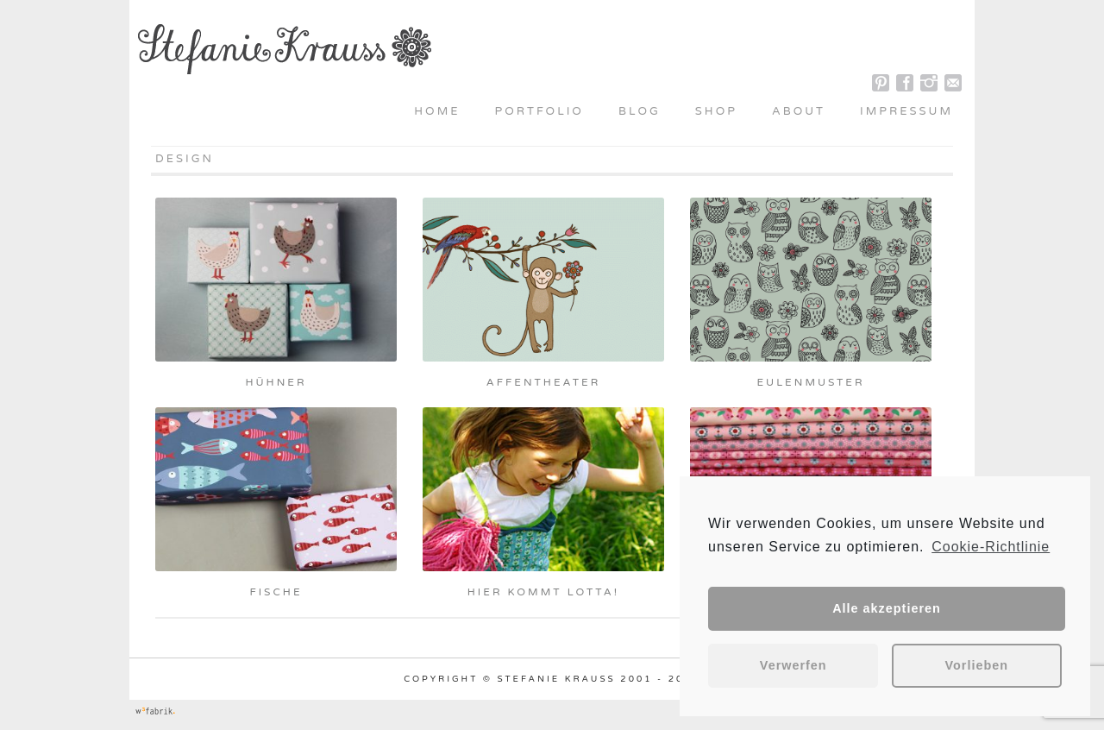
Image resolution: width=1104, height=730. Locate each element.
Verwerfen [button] (793, 665)
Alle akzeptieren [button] (886, 608)
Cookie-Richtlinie (991, 546)
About (798, 111)
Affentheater (543, 382)
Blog (639, 111)
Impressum (906, 111)
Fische (275, 592)
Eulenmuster (810, 382)
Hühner (275, 382)
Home (437, 111)
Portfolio (539, 111)
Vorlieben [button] (977, 665)
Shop (716, 111)
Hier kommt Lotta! (543, 592)
